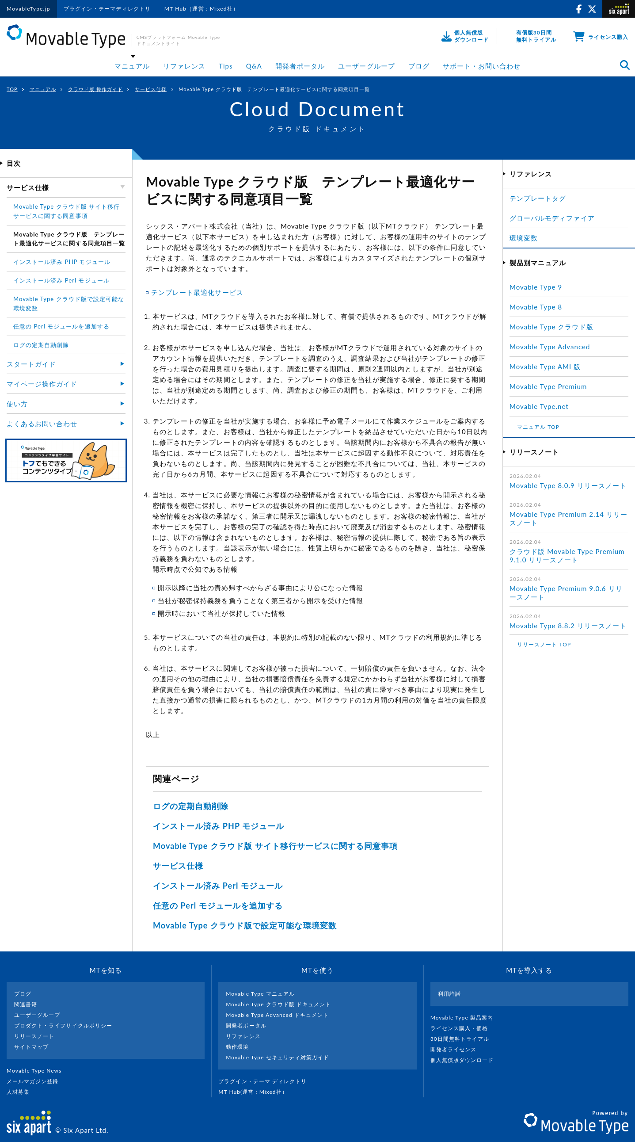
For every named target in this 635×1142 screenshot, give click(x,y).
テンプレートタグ (538, 198)
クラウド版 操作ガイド (95, 89)
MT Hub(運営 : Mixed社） (256, 1092)
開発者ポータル (300, 66)
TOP (12, 89)
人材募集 (22, 1092)
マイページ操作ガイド (42, 384)
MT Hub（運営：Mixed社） (201, 8)
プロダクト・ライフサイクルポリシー (63, 1025)
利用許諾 (449, 993)
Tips (226, 66)
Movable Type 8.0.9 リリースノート (568, 485)
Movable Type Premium (552, 386)
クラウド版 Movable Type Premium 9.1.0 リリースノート (567, 555)
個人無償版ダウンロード (465, 1060)
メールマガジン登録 (36, 1081)
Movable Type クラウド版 (551, 327)
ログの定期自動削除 (190, 806)
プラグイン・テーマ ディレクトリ (266, 1081)
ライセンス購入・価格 (462, 1028)
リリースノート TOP (544, 644)
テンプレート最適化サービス (197, 292)
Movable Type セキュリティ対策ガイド (277, 1057)
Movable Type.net (543, 406)
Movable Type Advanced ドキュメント (277, 1015)
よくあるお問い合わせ (42, 424)
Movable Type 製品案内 (465, 1017)
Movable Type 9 (536, 287)
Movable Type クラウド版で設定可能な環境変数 (245, 925)
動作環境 (237, 1046)
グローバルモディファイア (552, 218)
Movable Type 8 (536, 307)
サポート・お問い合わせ (482, 66)
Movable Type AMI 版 (545, 366)
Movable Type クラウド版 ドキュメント (278, 1004)
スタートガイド (31, 364)
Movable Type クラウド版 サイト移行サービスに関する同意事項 (275, 846)
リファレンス (184, 66)
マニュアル (132, 66)
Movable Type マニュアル (260, 993)
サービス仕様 (151, 89)
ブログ (419, 66)
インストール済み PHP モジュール (218, 826)
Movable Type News (37, 1070)
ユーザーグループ (366, 66)
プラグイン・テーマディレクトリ (107, 8)
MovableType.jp (28, 8)
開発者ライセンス (457, 1049)
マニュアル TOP (538, 427)
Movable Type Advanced (550, 347)
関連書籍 (25, 1004)
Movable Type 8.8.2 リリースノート (568, 626)
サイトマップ (31, 1046)
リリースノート (34, 1036)
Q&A (254, 66)
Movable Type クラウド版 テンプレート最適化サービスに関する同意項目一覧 (69, 239)
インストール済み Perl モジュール (218, 885)
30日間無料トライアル (463, 1038)
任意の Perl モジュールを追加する (218, 905)
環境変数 (524, 238)
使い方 (17, 404)
